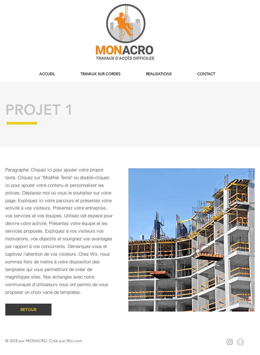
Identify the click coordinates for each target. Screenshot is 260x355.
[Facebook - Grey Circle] (240, 342)
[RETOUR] (28, 310)
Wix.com (74, 340)
